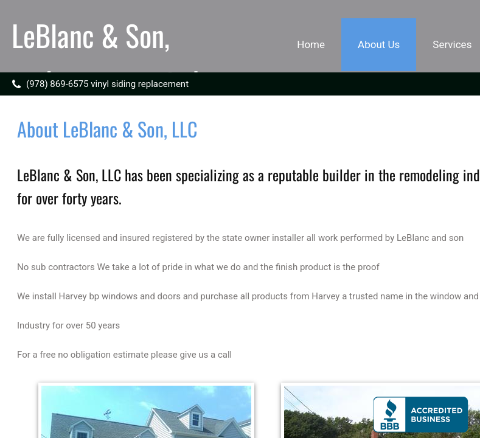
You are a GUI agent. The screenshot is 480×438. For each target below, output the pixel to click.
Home (311, 44)
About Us (379, 44)
